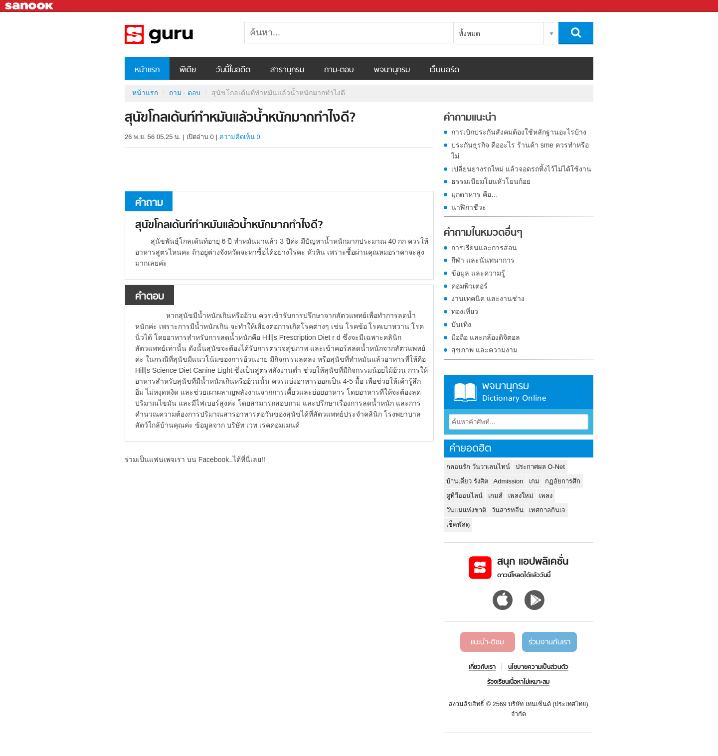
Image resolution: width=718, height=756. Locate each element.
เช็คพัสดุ (458, 524)
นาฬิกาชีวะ (468, 207)
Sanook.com (30, 6)
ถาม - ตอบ (184, 93)
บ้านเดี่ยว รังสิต (467, 481)
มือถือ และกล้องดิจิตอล (485, 337)
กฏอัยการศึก (562, 481)
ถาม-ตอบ (339, 70)
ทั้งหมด (469, 33)
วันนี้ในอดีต (233, 70)
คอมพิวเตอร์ (469, 286)
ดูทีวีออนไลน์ (464, 495)
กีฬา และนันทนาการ (483, 260)
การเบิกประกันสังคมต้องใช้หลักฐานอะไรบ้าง (518, 132)
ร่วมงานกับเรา (549, 642)
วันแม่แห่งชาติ (466, 510)
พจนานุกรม (392, 70)
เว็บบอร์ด (444, 70)
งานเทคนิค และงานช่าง (488, 298)
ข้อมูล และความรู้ (478, 273)
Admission (509, 481)
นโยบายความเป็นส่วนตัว (538, 667)
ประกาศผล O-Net (540, 466)
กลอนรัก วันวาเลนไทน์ (478, 466)
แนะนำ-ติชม (487, 642)
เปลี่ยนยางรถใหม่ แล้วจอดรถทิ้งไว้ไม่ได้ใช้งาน (521, 169)
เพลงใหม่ (521, 495)
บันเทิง (461, 324)
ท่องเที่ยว (464, 311)
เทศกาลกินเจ (547, 510)
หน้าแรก (147, 70)
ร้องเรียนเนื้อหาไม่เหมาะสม (518, 682)
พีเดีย (188, 70)
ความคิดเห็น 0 (239, 137)
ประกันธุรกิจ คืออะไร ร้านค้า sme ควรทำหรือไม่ (520, 150)
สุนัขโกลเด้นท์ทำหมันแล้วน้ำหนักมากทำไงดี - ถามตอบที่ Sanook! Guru (177, 34)
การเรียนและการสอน (484, 248)
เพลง (545, 495)
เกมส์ (495, 495)
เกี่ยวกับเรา (482, 667)
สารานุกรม (287, 70)
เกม (534, 481)
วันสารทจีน (508, 510)
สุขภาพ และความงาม (484, 350)
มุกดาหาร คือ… (474, 194)
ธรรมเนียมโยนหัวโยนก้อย (491, 181)
